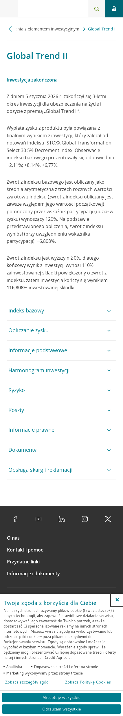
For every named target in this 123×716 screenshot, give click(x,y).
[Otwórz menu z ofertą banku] (9, 8)
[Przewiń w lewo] (10, 29)
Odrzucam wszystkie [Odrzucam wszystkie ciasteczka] (61, 709)
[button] (117, 599)
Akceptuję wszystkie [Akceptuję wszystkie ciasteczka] (61, 697)
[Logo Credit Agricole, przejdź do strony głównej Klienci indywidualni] (39, 10)
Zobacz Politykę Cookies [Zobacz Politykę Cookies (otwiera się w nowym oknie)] (88, 682)
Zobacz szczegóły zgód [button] (27, 682)
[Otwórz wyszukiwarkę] (96, 8)
